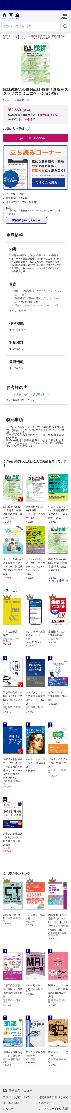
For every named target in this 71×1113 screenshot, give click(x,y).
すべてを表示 (56, 580)
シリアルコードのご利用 (53, 1108)
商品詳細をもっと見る (24, 220)
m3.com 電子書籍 (6, 37)
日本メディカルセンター (20, 37)
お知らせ (8, 1108)
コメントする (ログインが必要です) (26, 394)
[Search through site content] (31, 26)
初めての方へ (47, 1103)
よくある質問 (11, 1103)
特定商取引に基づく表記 (53, 1097)
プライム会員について (16, 1097)
